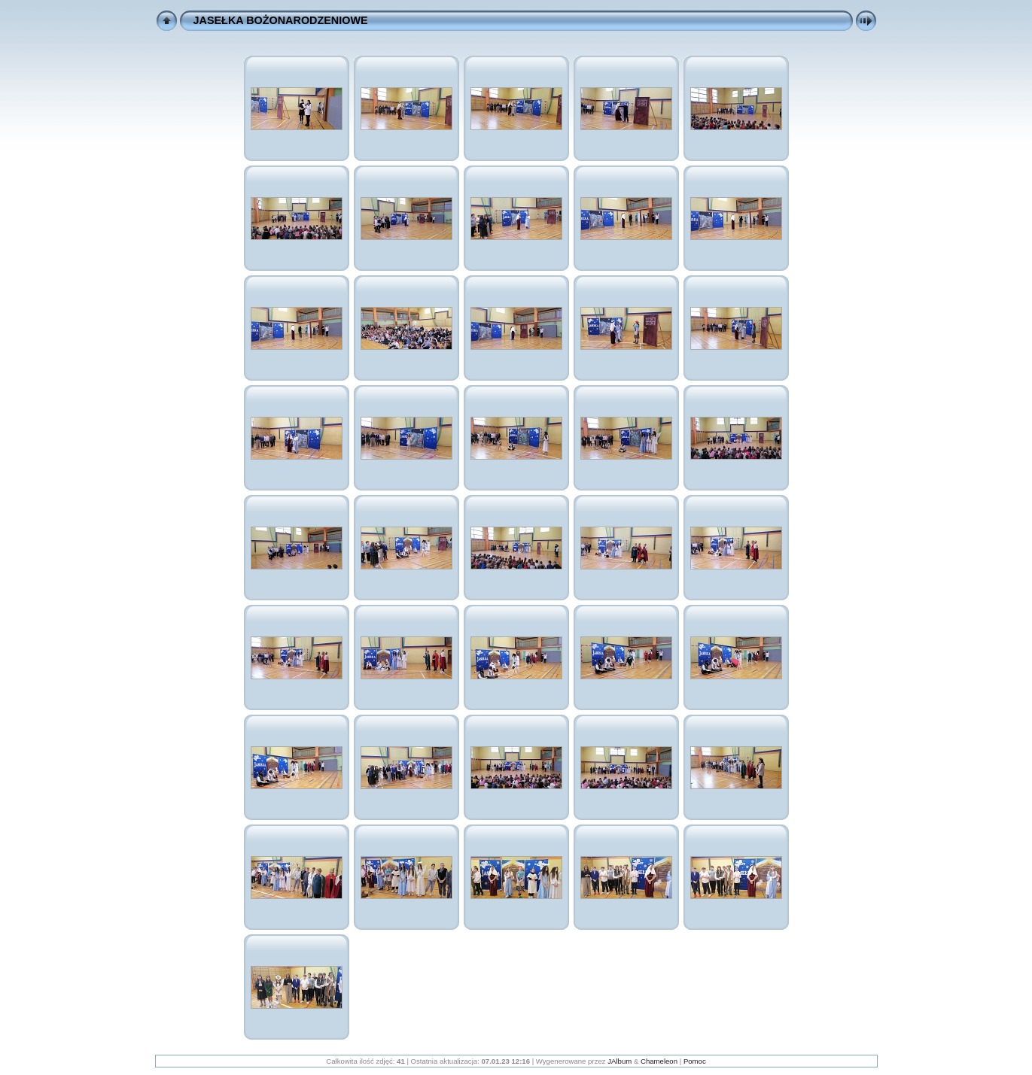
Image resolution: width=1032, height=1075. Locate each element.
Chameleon (659, 1061)
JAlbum (619, 1061)
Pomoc (694, 1061)
